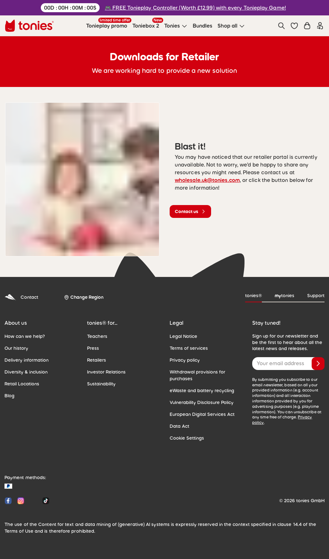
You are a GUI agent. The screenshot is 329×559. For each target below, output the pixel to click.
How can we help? (24, 336)
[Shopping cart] (307, 26)
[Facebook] (8, 500)
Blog (9, 395)
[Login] (320, 25)
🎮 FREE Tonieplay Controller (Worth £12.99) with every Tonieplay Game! (195, 7)
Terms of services (189, 348)
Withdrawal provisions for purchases (197, 375)
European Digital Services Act (202, 414)
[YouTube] (33, 500)
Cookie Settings (187, 438)
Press (93, 348)
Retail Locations (21, 384)
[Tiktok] (44, 500)
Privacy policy (185, 360)
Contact (21, 297)
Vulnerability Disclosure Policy (202, 402)
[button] (294, 26)
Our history (16, 348)
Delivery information (26, 360)
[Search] (281, 25)
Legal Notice (183, 336)
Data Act (179, 426)
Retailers (96, 360)
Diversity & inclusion (26, 372)
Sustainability (101, 384)
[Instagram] (20, 500)
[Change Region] (83, 297)
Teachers (97, 336)
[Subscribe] (318, 363)
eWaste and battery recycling (202, 390)
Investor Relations (106, 372)
